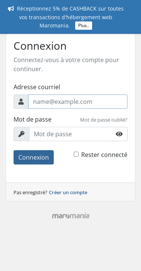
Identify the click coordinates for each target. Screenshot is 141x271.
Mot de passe (33, 119)
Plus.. (83, 25)
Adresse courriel (37, 87)
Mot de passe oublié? (103, 119)
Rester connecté (104, 155)
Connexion (33, 157)
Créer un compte (68, 192)
